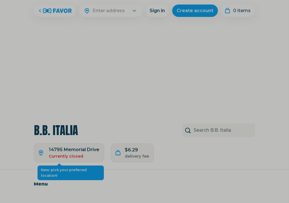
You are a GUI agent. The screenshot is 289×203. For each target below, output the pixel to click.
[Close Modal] (144, 101)
